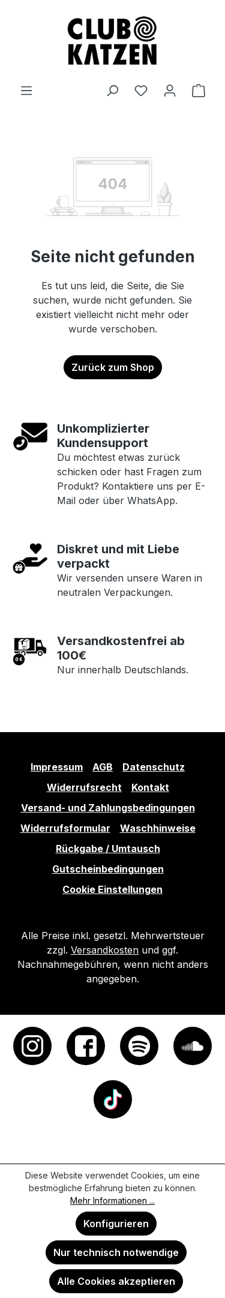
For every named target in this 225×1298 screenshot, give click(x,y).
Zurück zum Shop (112, 367)
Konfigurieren (116, 1224)
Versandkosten (105, 950)
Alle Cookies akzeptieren (116, 1281)
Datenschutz (153, 767)
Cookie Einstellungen (112, 889)
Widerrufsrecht (84, 787)
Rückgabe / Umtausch (108, 849)
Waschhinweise (158, 828)
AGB (102, 767)
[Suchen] (112, 90)
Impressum (57, 767)
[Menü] (26, 90)
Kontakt (150, 787)
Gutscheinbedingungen (108, 869)
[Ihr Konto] (169, 90)
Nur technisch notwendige (116, 1252)
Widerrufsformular (65, 828)
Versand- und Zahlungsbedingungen (108, 808)
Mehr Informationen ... (112, 1200)
